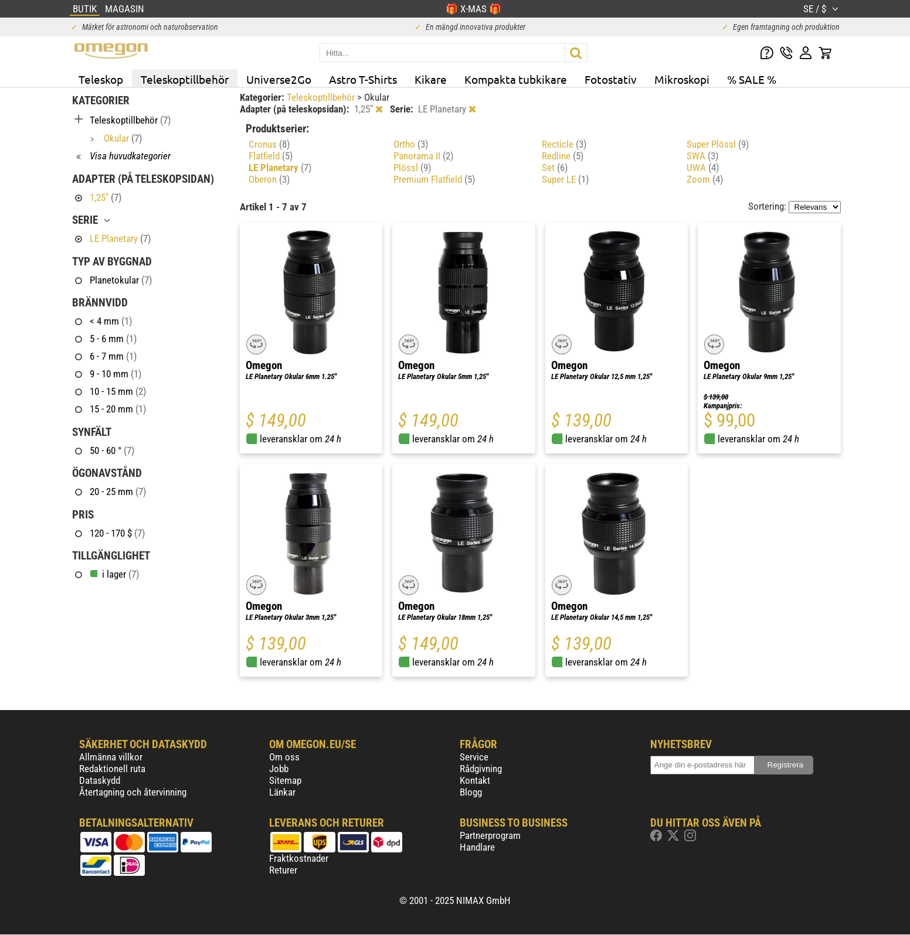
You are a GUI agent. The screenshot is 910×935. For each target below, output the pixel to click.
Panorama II (423, 156)
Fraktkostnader (298, 858)
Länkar (282, 792)
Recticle (564, 144)
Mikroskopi (681, 79)
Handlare (477, 847)
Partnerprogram (490, 835)
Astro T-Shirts (363, 79)
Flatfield (271, 156)
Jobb (278, 768)
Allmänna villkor (110, 757)
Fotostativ (611, 79)
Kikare (431, 79)
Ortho (410, 144)
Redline (562, 156)
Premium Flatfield (434, 179)
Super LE (565, 179)
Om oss (284, 757)
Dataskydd (99, 780)
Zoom (705, 179)
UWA (703, 167)
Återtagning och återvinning (132, 792)
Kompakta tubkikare (515, 79)
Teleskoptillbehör (185, 79)
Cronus (269, 144)
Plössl (412, 167)
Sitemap (285, 780)
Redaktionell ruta (112, 768)
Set (555, 167)
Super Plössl (718, 144)
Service (474, 757)
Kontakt (475, 780)
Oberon (269, 179)
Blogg (471, 792)
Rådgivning (481, 768)
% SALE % (751, 79)
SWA (702, 156)
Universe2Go (278, 79)
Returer (283, 870)
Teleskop (101, 79)
